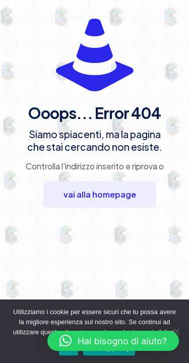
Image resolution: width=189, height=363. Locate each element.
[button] (113, 341)
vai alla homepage (100, 194)
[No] (176, 331)
